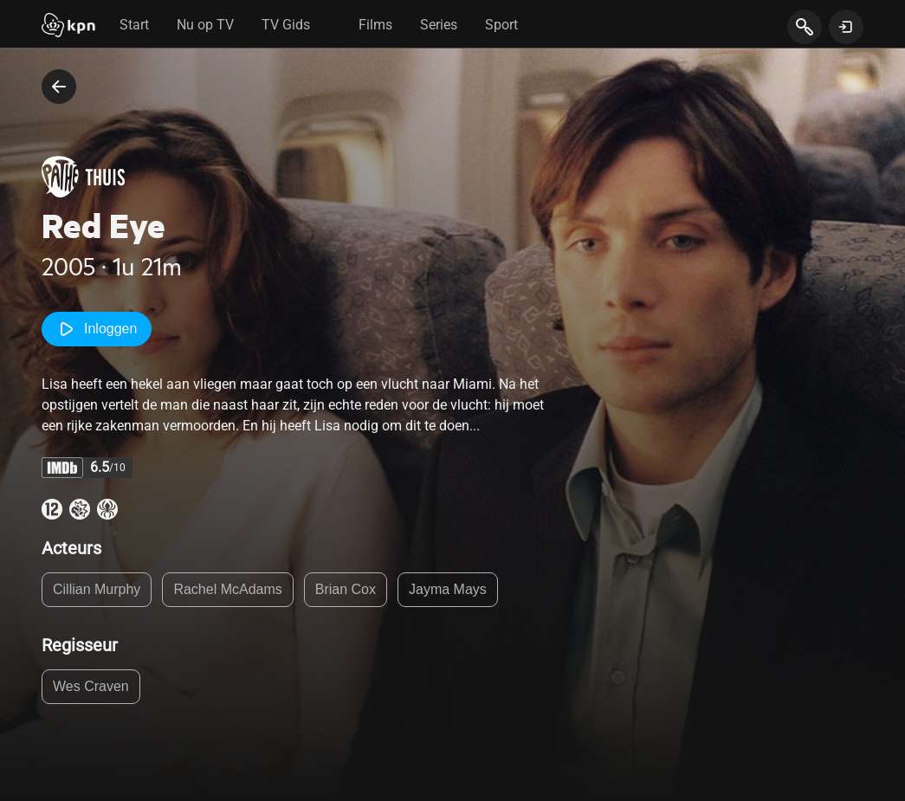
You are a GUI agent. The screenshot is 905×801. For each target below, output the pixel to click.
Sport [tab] (501, 24)
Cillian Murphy (96, 589)
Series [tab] (438, 24)
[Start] (68, 27)
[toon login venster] (846, 27)
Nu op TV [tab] (205, 24)
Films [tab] (375, 24)
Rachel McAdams (227, 589)
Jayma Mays (448, 589)
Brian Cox (345, 589)
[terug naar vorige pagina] (59, 86)
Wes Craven (91, 686)
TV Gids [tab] (286, 24)
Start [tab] (134, 24)
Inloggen (96, 329)
